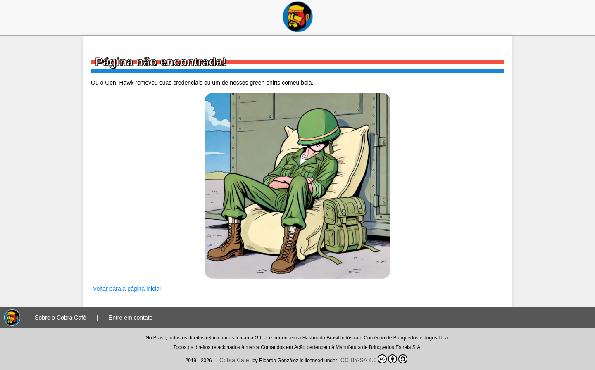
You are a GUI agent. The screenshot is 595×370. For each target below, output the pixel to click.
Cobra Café (234, 360)
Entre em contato (131, 317)
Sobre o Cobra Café (60, 317)
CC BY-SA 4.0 (373, 358)
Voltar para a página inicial (127, 288)
